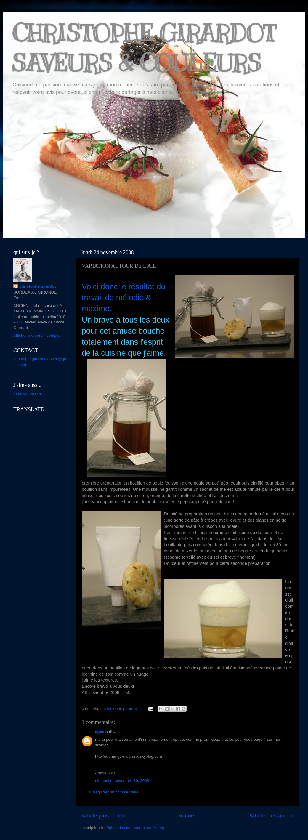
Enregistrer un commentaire (114, 792)
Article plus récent (103, 815)
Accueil (188, 815)
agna (100, 732)
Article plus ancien (272, 815)
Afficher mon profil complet (37, 335)
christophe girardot (37, 286)
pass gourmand (27, 394)
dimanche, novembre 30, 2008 (122, 780)
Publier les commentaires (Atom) (135, 827)
